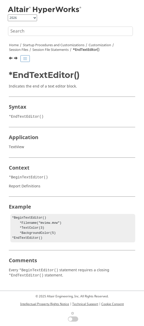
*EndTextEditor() (86, 49)
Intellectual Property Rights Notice (44, 304)
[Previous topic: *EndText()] (11, 59)
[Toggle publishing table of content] (25, 58)
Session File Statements (50, 49)
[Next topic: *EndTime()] (16, 59)
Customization (100, 45)
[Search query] (70, 31)
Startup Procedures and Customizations (53, 45)
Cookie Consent (112, 304)
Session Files (18, 49)
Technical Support (85, 304)
